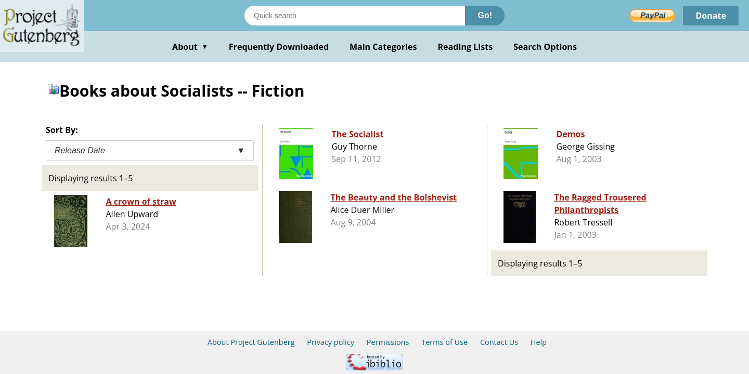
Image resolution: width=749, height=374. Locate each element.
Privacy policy (330, 342)
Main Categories (383, 46)
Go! (484, 15)
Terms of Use (444, 342)
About (190, 47)
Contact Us (499, 342)
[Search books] (354, 15)
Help (539, 342)
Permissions (388, 342)
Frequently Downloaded (279, 46)
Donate (710, 15)
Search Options (545, 46)
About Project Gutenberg (251, 342)
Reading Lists (465, 46)
